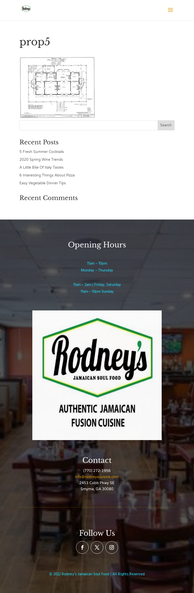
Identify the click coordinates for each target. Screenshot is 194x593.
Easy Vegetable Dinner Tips (42, 183)
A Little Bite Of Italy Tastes (41, 167)
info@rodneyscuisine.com (97, 477)
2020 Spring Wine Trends (41, 159)
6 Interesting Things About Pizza (47, 175)
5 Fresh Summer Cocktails (41, 152)
